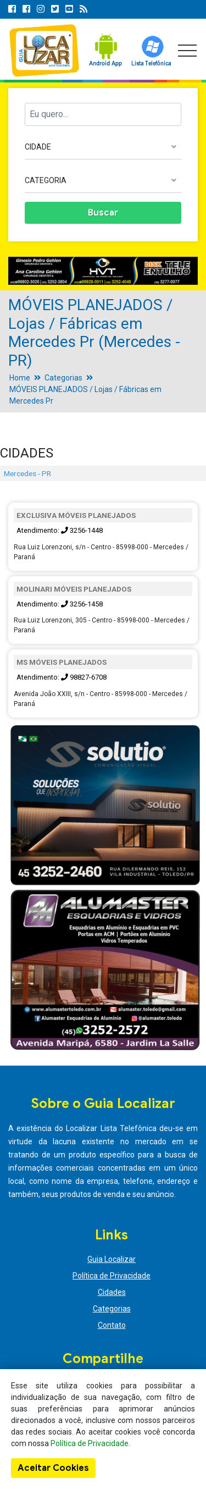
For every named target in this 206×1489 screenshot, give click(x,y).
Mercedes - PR (27, 473)
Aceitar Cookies (53, 1468)
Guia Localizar (111, 1259)
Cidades (112, 1292)
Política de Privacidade (112, 1275)
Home (19, 377)
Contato (112, 1325)
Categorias (63, 377)
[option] (103, 271)
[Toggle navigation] (187, 50)
